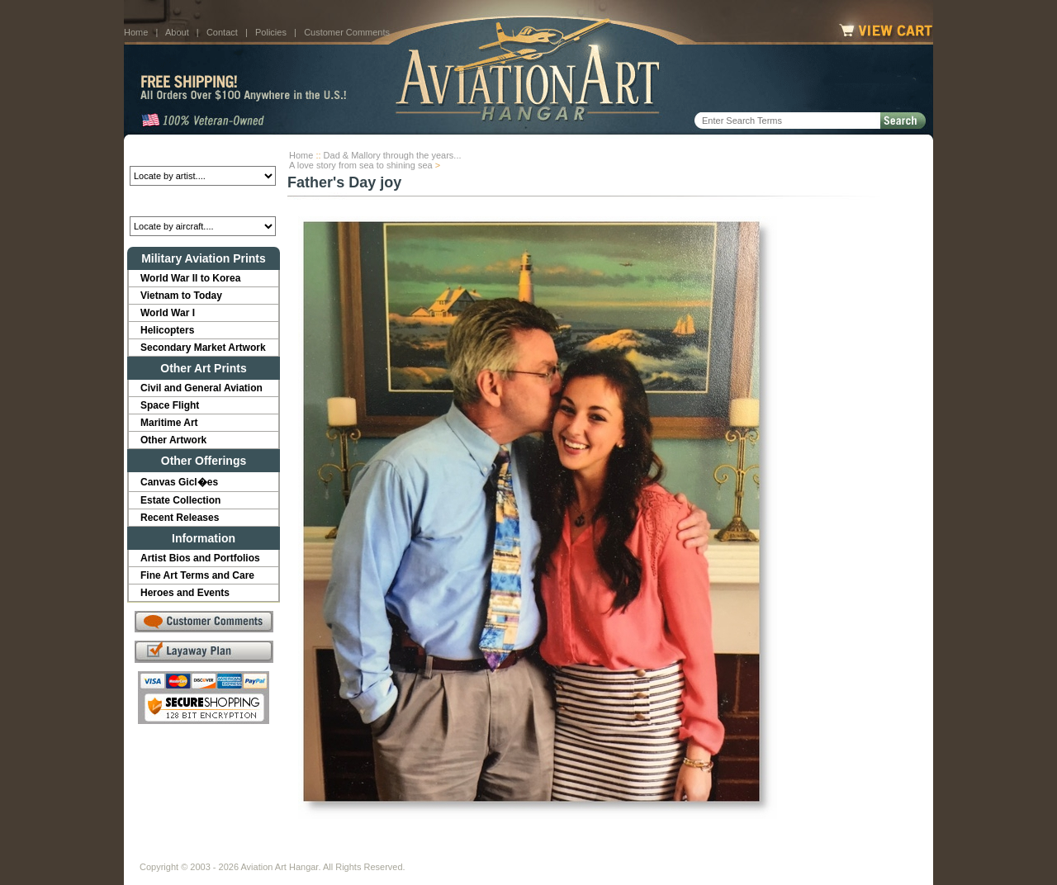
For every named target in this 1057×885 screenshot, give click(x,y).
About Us (202, 853)
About (177, 32)
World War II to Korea (190, 278)
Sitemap (600, 853)
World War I (167, 313)
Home (136, 32)
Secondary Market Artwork (203, 347)
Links (427, 853)
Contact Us (264, 853)
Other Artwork (173, 440)
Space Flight (169, 405)
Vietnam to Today (181, 295)
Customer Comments (347, 32)
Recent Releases (179, 517)
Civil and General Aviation (201, 388)
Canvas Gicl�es (179, 482)
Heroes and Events (185, 593)
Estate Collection (180, 500)
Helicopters (167, 330)
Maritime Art (169, 422)
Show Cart (658, 853)
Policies (271, 32)
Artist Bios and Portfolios (200, 558)
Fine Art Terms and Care (197, 575)
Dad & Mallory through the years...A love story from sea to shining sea (375, 160)
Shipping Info (485, 853)
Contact (222, 32)
